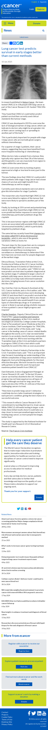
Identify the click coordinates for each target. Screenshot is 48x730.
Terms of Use (7, 719)
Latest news (24, 37)
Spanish (43, 2)
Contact (5, 712)
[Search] (43, 30)
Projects (5, 715)
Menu (8, 23)
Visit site (24, 667)
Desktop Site (7, 722)
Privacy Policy (7, 724)
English (34, 2)
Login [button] (31, 9)
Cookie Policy (7, 717)
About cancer (24, 684)
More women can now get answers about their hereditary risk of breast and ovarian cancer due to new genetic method (23, 534)
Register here (24, 651)
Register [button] (41, 9)
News (8, 30)
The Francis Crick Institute (20, 431)
